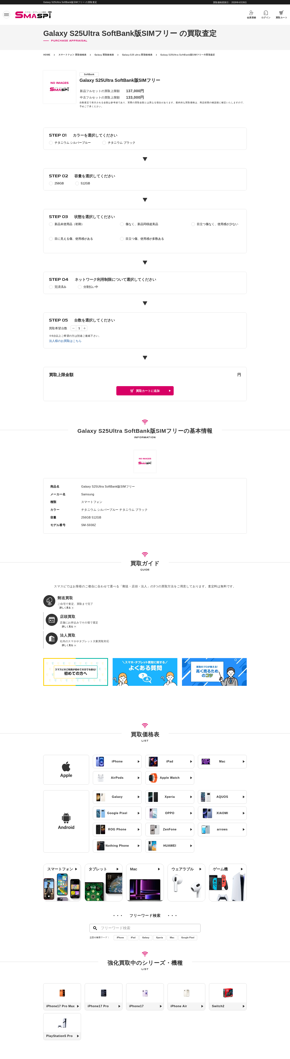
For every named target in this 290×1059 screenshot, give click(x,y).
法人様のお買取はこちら (65, 340)
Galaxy (145, 904)
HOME (46, 54)
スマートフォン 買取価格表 (72, 54)
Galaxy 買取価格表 (104, 54)
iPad (133, 904)
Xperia (159, 904)
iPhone (120, 904)
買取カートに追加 (148, 390)
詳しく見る (65, 609)
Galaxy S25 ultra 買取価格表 (137, 54)
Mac (172, 904)
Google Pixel (187, 904)
